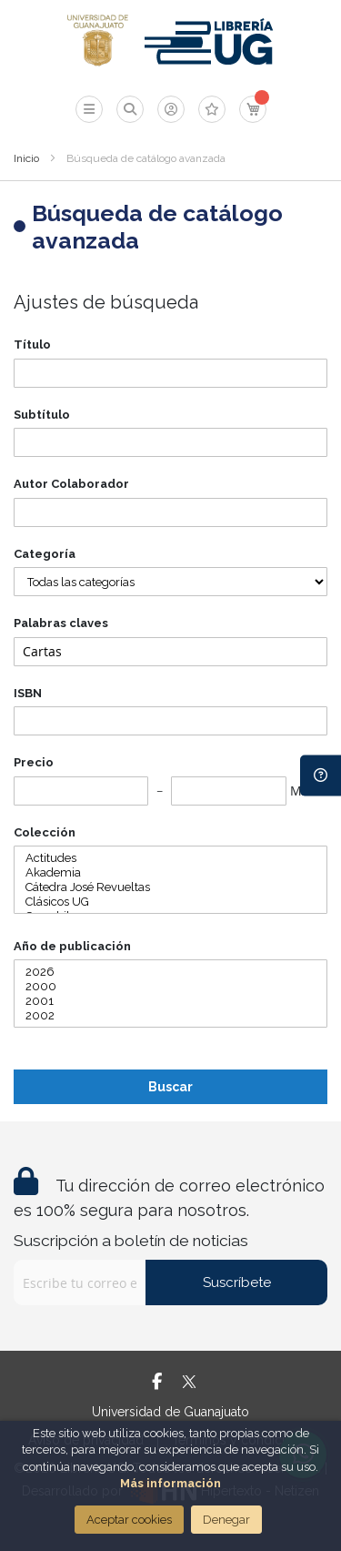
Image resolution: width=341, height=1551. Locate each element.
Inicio (26, 158)
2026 (170, 972)
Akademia (170, 873)
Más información (170, 1483)
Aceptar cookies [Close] (129, 1519)
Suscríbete (237, 1282)
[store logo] (97, 41)
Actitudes (170, 858)
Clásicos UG (170, 902)
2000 (170, 986)
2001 (170, 1001)
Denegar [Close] (226, 1519)
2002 (170, 1016)
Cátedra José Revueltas (170, 887)
